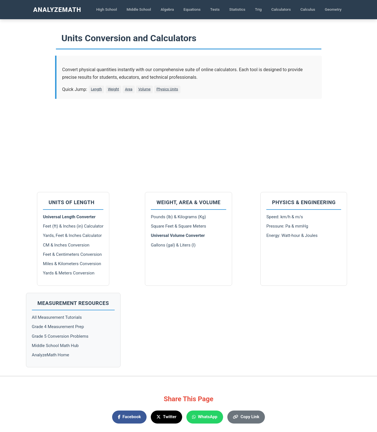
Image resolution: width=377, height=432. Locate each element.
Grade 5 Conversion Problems (60, 336)
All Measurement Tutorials (57, 317)
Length (96, 89)
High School (106, 9)
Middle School (139, 9)
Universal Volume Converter (178, 235)
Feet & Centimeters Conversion (72, 254)
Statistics (237, 9)
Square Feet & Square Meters (178, 226)
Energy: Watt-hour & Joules (291, 235)
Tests (214, 9)
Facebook (129, 416)
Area (128, 89)
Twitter (166, 416)
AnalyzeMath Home (50, 354)
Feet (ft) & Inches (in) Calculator (73, 226)
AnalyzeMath (57, 9)
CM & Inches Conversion (66, 245)
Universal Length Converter (69, 216)
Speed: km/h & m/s (284, 216)
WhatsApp (204, 416)
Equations (192, 9)
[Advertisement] (188, 144)
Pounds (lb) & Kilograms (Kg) (178, 216)
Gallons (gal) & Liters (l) (173, 245)
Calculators (281, 9)
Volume (144, 89)
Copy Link (246, 416)
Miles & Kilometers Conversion (72, 263)
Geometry (333, 9)
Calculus (307, 9)
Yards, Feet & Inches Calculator (72, 235)
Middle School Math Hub (55, 345)
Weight (113, 89)
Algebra (167, 9)
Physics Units (167, 89)
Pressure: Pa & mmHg (287, 226)
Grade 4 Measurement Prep (58, 326)
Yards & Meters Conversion (68, 273)
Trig (258, 9)
